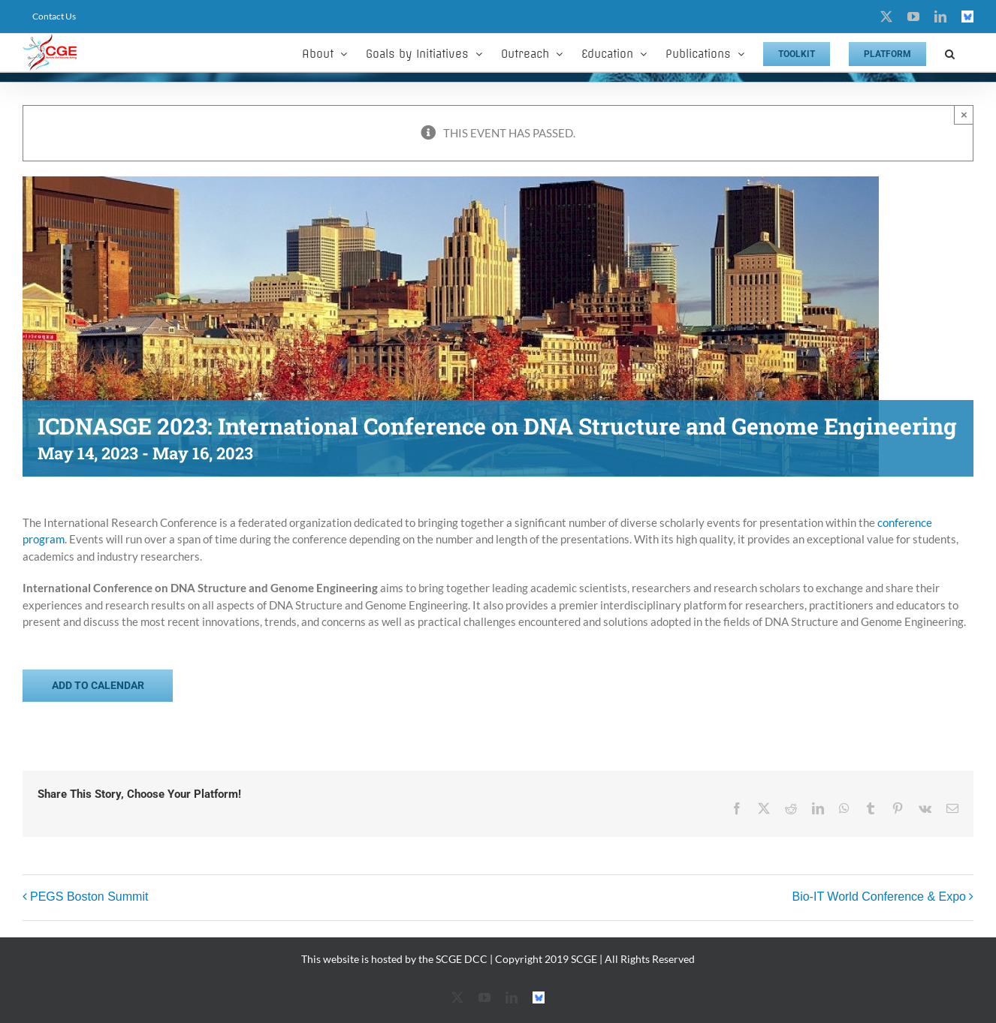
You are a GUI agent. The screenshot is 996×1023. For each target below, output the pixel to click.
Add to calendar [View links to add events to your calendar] (98, 685)
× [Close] (964, 114)
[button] (950, 52)
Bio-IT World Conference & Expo (879, 896)
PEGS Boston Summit (89, 896)
